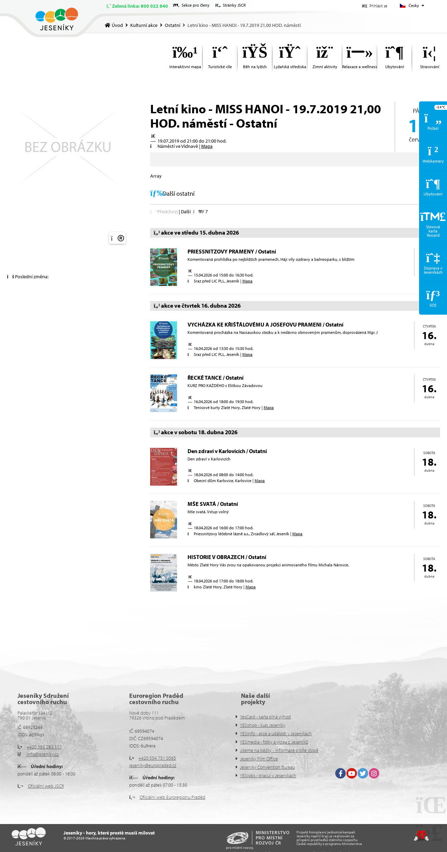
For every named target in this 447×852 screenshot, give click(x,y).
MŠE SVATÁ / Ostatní (213, 503)
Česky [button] (414, 5)
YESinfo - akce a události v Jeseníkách (276, 733)
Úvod (57, 19)
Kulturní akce (143, 25)
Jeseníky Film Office (259, 759)
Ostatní (172, 25)
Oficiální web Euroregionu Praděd (172, 797)
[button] (374, 5)
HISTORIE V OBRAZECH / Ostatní (227, 556)
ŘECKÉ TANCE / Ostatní (215, 377)
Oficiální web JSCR (46, 786)
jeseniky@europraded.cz (152, 765)
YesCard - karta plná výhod (265, 717)
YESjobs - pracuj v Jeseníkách (268, 775)
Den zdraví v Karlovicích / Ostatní (227, 451)
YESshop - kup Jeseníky (262, 725)
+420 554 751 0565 (157, 758)
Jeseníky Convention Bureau (267, 767)
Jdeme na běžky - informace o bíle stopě (279, 750)
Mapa (207, 146)
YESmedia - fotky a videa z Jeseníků (274, 742)
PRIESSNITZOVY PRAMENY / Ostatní (232, 251)
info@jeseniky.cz (42, 754)
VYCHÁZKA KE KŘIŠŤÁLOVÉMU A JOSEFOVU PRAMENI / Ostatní (265, 324)
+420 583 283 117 (44, 747)
